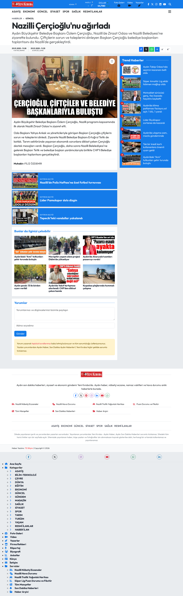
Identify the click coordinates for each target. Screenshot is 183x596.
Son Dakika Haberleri (63, 411)
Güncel (30, 18)
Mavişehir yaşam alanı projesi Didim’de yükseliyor (64, 258)
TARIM (16, 514)
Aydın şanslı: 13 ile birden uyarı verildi (27, 287)
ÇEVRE (16, 478)
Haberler (17, 18)
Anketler (12, 555)
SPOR (66, 11)
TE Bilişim (29, 448)
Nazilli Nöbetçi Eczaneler (25, 404)
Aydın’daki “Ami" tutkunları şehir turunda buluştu (28, 258)
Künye (11, 558)
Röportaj (12, 547)
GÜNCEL (42, 11)
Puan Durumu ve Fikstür (146, 404)
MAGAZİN (18, 500)
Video (11, 536)
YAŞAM (16, 522)
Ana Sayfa (13, 463)
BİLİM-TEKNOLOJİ (23, 474)
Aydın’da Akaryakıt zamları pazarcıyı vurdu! (97, 258)
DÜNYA (17, 482)
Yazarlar (12, 540)
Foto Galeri (14, 533)
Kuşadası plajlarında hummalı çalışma (98, 287)
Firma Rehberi (15, 544)
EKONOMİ (29, 11)
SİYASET (55, 11)
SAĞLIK (76, 11)
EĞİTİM (16, 485)
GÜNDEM (18, 496)
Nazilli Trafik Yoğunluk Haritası (108, 404)
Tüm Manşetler (20, 411)
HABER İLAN (19, 529)
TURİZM (17, 518)
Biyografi (12, 551)
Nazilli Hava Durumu (64, 404)
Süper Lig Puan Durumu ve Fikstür (31, 580)
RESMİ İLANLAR (92, 11)
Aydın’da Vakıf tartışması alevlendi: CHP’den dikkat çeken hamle (62, 288)
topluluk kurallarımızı (41, 343)
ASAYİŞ (16, 11)
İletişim (11, 562)
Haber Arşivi (100, 411)
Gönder (20, 333)
